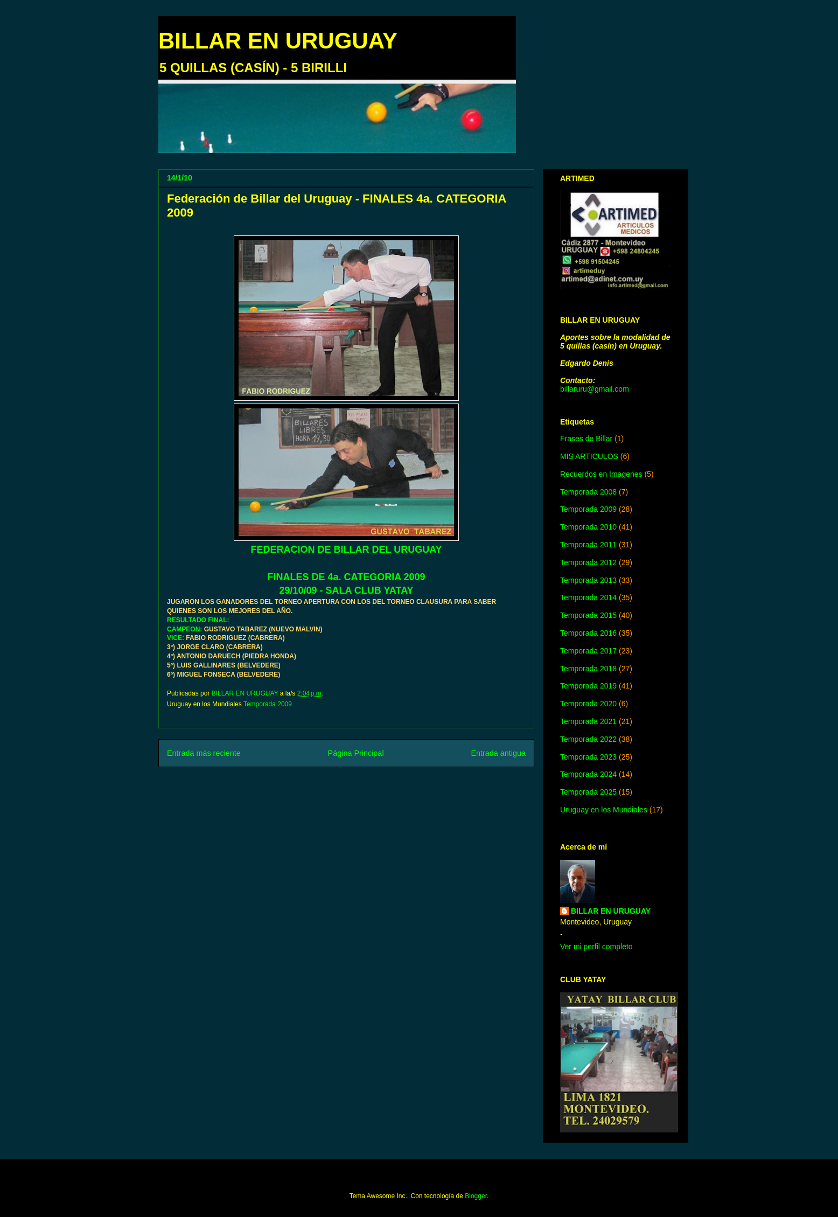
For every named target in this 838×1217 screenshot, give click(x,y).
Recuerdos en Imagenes (601, 474)
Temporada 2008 (588, 492)
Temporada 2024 (588, 774)
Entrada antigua (498, 753)
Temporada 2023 (588, 757)
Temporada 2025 (588, 792)
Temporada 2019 (588, 685)
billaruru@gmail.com (594, 389)
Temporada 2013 (588, 580)
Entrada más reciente (204, 753)
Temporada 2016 (588, 633)
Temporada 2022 (588, 739)
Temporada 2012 (588, 562)
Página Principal (356, 753)
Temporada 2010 (588, 527)
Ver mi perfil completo (596, 946)
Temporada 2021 (588, 721)
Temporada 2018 (588, 668)
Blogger (476, 1196)
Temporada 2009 (267, 704)
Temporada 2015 (588, 615)
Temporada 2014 (588, 597)
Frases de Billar (586, 438)
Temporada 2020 (588, 703)
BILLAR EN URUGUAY (277, 40)
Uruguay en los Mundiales (603, 809)
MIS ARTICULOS (589, 456)
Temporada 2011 (588, 544)
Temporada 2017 (588, 650)
